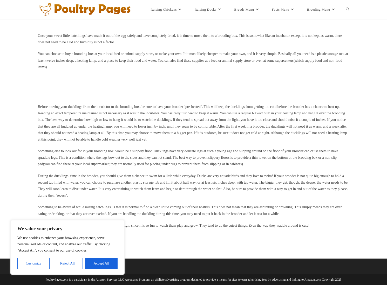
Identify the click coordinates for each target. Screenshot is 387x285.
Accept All (101, 263)
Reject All (67, 263)
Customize (33, 263)
